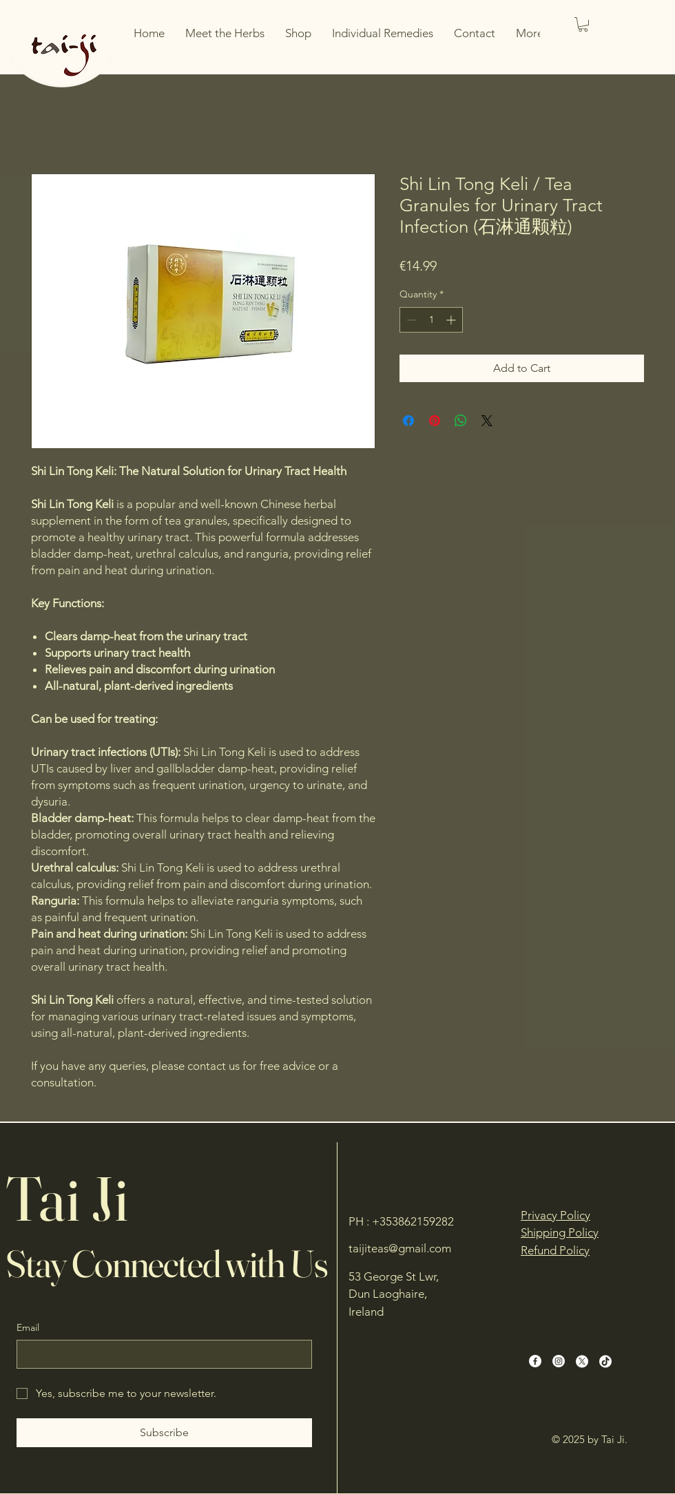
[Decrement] (410, 320)
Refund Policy (555, 1250)
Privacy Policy (555, 1215)
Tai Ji (67, 1198)
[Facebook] (535, 1361)
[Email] (160, 1354)
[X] (582, 1361)
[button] (583, 24)
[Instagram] (558, 1361)
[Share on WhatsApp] (461, 420)
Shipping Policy (560, 1232)
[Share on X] (487, 420)
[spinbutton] (431, 320)
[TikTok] (605, 1361)
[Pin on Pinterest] (434, 420)
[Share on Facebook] (408, 420)
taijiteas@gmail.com (400, 1248)
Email (28, 1327)
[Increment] (452, 320)
